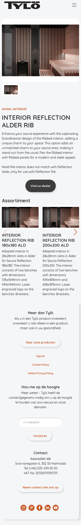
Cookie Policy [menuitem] (40, 364)
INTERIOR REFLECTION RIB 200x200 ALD (59, 240)
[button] (75, 232)
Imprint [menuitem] (40, 356)
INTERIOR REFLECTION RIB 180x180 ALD (18, 240)
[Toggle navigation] (74, 5)
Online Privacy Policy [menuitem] (40, 373)
